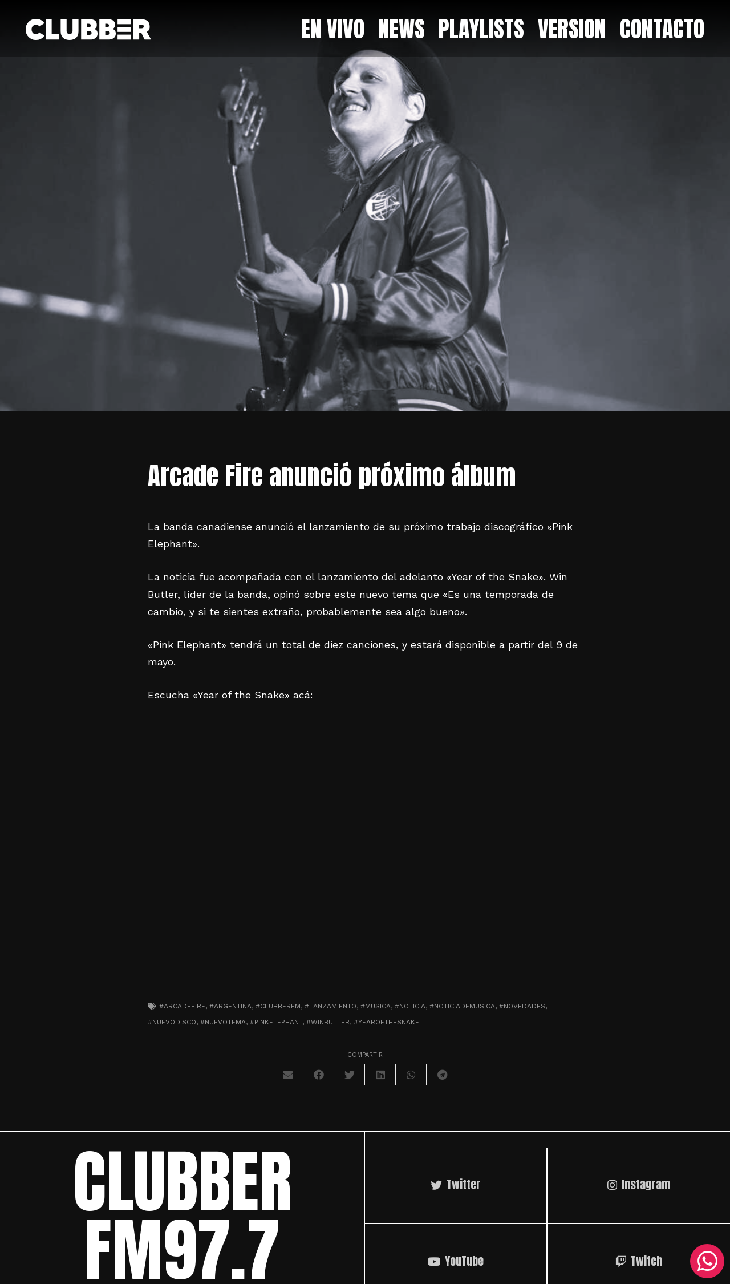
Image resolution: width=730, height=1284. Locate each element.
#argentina (230, 1006)
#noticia (410, 1006)
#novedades (522, 1006)
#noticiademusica (462, 1006)
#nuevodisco (172, 1022)
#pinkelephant (276, 1022)
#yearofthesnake (386, 1022)
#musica (375, 1006)
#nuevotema (223, 1022)
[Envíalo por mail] (288, 1074)
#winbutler (328, 1022)
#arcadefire (182, 1006)
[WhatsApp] (707, 1261)
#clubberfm (278, 1006)
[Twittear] (349, 1074)
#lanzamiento (330, 1006)
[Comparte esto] (318, 1074)
